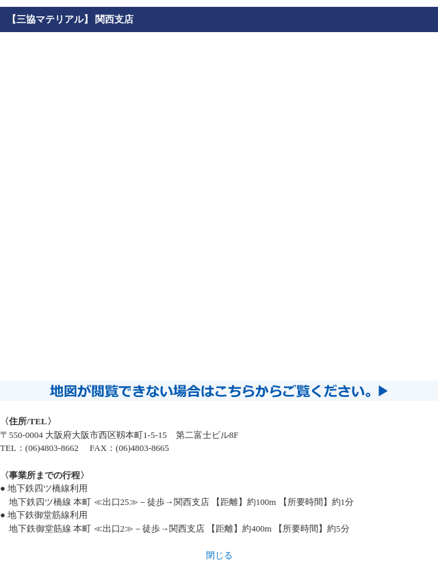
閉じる (219, 555)
